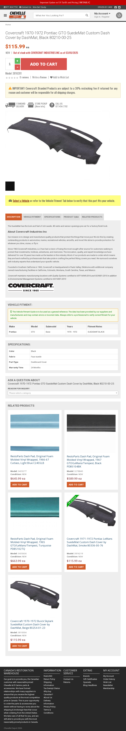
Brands (86, 676)
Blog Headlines (90, 685)
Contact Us (25, 7)
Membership (108, 688)
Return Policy (49, 679)
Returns (66, 682)
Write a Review (39, 77)
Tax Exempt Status (52, 688)
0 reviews (24, 77)
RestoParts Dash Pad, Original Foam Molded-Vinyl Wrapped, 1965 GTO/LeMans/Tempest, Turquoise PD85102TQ (31, 544)
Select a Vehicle (21, 201)
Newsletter (108, 685)
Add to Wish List (59, 77)
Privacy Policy (49, 707)
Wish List (107, 682)
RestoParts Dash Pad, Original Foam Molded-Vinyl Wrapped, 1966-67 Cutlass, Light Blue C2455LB (31, 459)
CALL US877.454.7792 (61, 105)
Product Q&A (71, 216)
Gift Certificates (90, 679)
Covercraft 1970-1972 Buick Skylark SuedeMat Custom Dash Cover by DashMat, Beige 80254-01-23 (31, 624)
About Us (48, 697)
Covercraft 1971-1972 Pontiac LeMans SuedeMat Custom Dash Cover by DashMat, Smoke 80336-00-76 (89, 542)
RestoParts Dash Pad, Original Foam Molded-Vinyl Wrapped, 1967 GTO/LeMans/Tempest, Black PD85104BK (88, 461)
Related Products (92, 216)
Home (8, 24)
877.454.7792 (11, 7)
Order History (109, 679)
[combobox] (63, 393)
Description (13, 216)
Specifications (52, 216)
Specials (87, 682)
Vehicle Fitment (32, 216)
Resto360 (48, 676)
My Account (108, 676)
